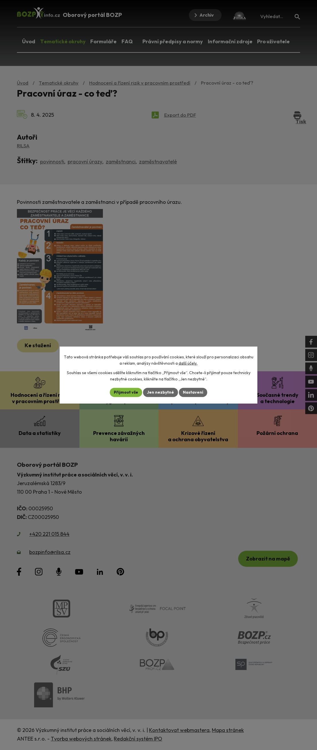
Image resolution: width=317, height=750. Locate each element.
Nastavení (193, 392)
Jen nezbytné (160, 392)
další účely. (188, 363)
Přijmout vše (126, 392)
